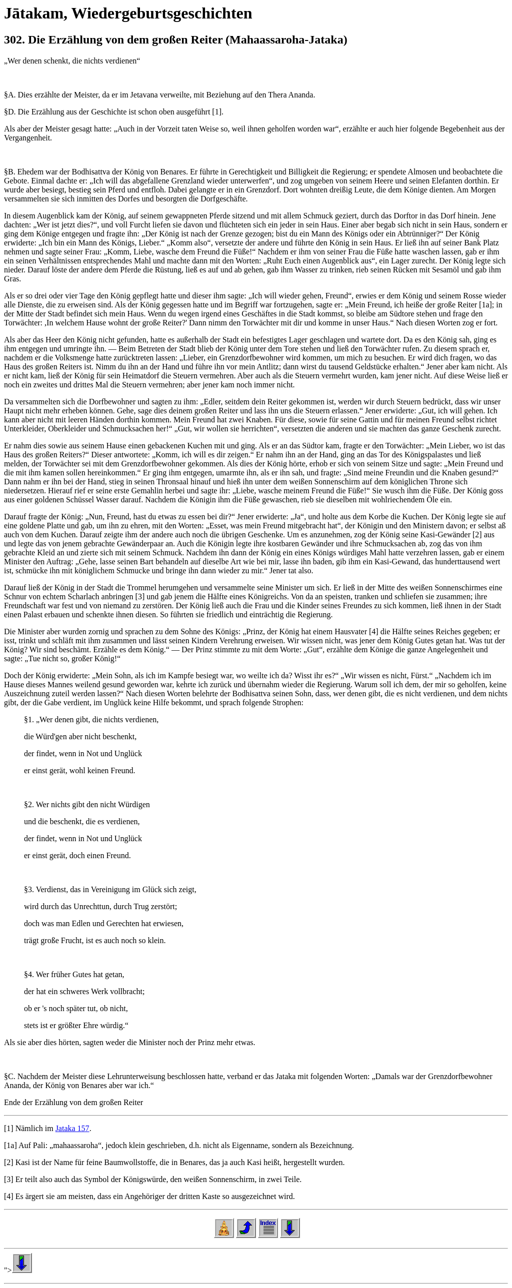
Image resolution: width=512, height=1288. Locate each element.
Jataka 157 (73, 1128)
